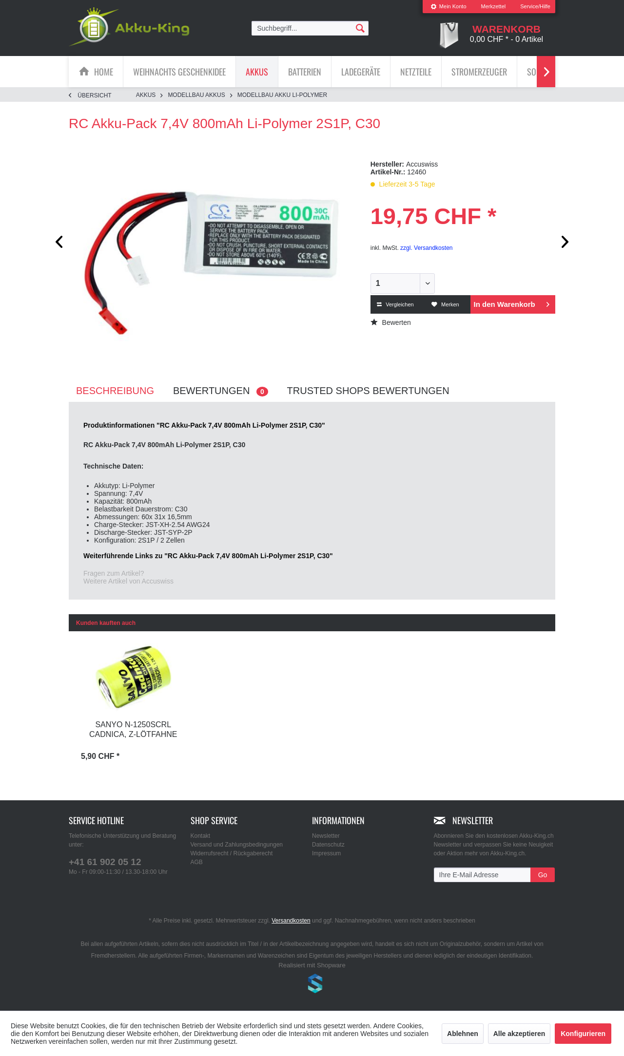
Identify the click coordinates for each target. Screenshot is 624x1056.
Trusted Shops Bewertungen (368, 390)
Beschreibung (115, 390)
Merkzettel (493, 6)
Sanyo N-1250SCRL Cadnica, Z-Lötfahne (133, 729)
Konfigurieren (583, 1033)
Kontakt (201, 835)
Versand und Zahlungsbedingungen (237, 844)
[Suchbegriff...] (310, 28)
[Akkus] (257, 71)
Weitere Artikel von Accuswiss (128, 581)
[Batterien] (304, 71)
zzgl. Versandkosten (426, 248)
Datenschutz (328, 844)
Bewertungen (220, 390)
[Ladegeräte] (361, 71)
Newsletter (326, 835)
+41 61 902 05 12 (105, 862)
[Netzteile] (415, 71)
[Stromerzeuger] (479, 71)
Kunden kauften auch (106, 623)
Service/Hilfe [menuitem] (535, 6)
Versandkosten (291, 920)
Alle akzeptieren (519, 1033)
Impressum (326, 853)
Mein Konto (448, 6)
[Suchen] (360, 28)
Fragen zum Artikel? (113, 573)
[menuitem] (448, 6)
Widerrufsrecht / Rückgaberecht (232, 853)
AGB (197, 862)
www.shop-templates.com (312, 985)
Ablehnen (462, 1033)
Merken (445, 304)
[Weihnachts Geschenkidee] (179, 71)
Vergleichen (395, 304)
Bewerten (390, 322)
